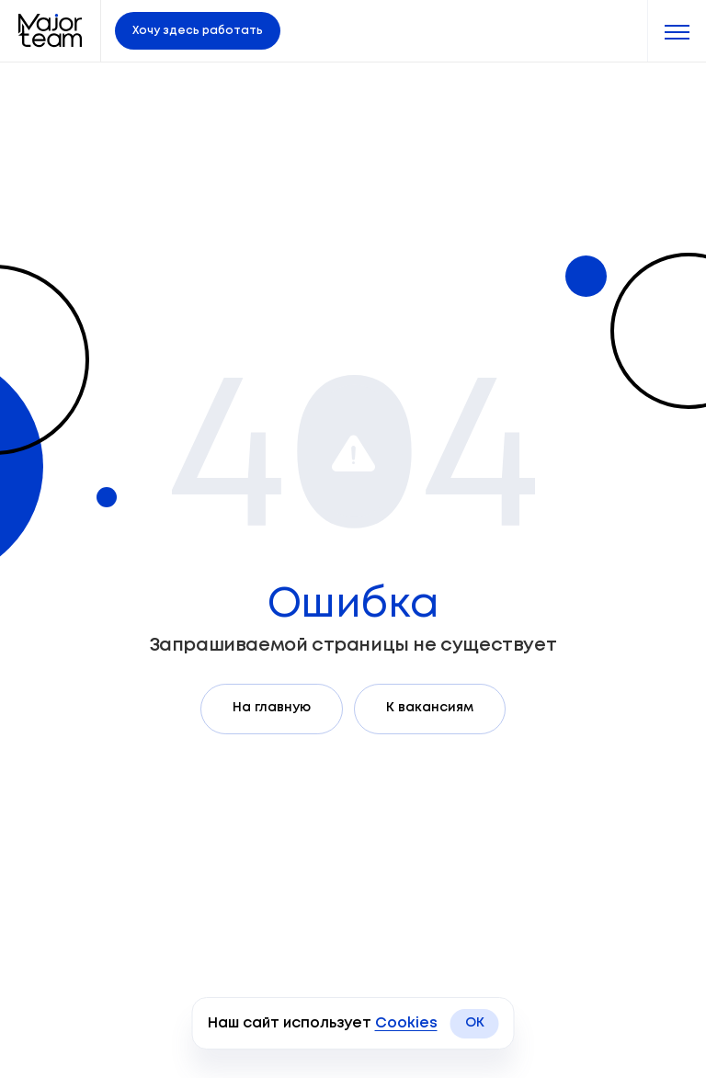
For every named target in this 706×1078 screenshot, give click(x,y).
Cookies (406, 1023)
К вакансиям (429, 707)
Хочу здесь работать (197, 31)
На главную (272, 707)
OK (474, 1022)
